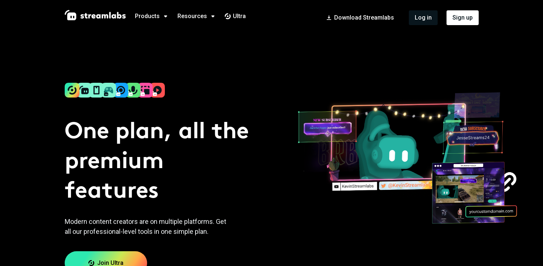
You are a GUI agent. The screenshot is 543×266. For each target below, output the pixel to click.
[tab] (156, 16)
